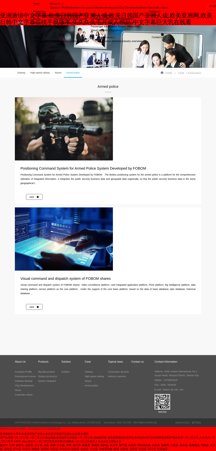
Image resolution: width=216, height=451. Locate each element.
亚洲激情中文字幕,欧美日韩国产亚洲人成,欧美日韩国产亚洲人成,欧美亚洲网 (44, 434)
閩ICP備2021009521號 (145, 422)
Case (181, 73)
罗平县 (17, 449)
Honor (144, 7)
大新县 (174, 445)
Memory (38, 22)
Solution (154, 15)
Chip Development (130, 7)
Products (43, 361)
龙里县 (133, 449)
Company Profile (59, 7)
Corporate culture (158, 7)
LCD (56, 26)
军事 (68, 445)
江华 (12, 445)
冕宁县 (123, 445)
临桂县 (84, 449)
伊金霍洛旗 (105, 449)
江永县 (61, 445)
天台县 (94, 449)
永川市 (114, 445)
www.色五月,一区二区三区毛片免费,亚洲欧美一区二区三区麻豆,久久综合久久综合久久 (72, 441)
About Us (20, 361)
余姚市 (132, 445)
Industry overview (132, 41)
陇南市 (165, 445)
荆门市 (152, 449)
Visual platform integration (106, 30)
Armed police (80, 41)
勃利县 (104, 445)
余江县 (38, 445)
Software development (106, 7)
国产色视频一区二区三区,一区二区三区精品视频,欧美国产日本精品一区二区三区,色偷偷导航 (53, 437)
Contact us (137, 361)
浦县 (46, 445)
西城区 (95, 445)
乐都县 (156, 445)
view (34, 197)
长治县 (143, 449)
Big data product (43, 15)
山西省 (124, 449)
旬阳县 (54, 449)
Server (37, 19)
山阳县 (29, 445)
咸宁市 (77, 445)
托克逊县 (162, 449)
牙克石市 (64, 449)
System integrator (102, 15)
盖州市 (4, 445)
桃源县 (75, 449)
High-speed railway (53, 41)
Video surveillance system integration (112, 22)
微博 (116, 449)
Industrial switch (42, 26)
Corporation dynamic (110, 41)
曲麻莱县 (194, 445)
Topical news (115, 361)
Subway (37, 41)
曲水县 (184, 445)
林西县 (20, 445)
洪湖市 (45, 449)
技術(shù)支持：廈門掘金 (188, 422)
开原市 (26, 449)
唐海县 (8, 449)
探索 (53, 445)
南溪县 (86, 445)
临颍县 (36, 449)
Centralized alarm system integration (112, 19)
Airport (68, 41)
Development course (81, 7)
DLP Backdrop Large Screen (70, 19)
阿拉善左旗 (144, 445)
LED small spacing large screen (72, 22)
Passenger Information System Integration (115, 26)
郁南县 (205, 445)
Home (168, 73)
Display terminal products (70, 15)
